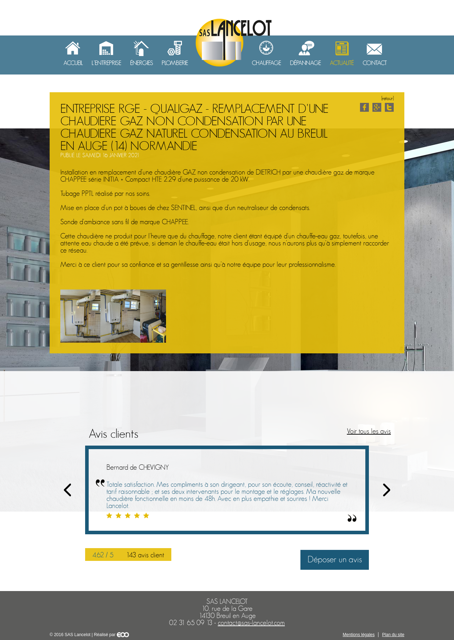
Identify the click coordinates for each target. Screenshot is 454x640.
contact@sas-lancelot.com (251, 623)
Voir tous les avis (369, 431)
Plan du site (393, 634)
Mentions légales (359, 634)
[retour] (387, 98)
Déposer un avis (335, 559)
